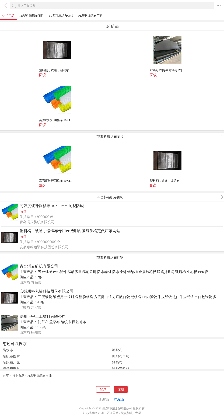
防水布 (8, 350)
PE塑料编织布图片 (31, 15)
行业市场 (18, 375)
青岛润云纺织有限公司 (39, 266)
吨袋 (74, 297)
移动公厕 (89, 272)
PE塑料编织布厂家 (90, 15)
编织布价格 (121, 356)
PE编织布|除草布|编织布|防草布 (167, 70)
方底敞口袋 (121, 297)
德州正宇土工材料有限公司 (43, 316)
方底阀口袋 (102, 297)
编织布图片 (11, 356)
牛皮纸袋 (165, 297)
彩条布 (117, 362)
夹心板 (192, 272)
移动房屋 (75, 272)
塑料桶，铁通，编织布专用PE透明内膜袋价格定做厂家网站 (56, 70)
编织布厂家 (11, 362)
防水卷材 (104, 272)
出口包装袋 (203, 297)
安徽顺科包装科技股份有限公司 (47, 291)
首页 (6, 375)
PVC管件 (60, 272)
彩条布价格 (121, 368)
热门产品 (8, 15)
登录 (103, 389)
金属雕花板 (147, 272)
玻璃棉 (180, 272)
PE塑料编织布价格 (61, 15)
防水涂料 (119, 272)
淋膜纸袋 (86, 297)
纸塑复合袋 (61, 297)
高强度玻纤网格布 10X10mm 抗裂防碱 (56, 120)
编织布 (66, 322)
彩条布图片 (11, 368)
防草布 (43, 322)
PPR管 (203, 272)
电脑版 (119, 399)
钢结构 (132, 272)
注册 (120, 389)
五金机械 (45, 272)
